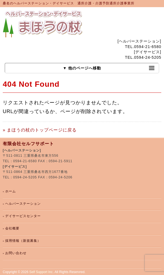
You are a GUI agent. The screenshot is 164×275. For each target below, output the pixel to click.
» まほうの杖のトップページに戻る (40, 130)
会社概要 (12, 228)
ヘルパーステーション (23, 204)
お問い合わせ (16, 253)
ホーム (10, 191)
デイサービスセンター (23, 216)
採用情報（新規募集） (23, 241)
